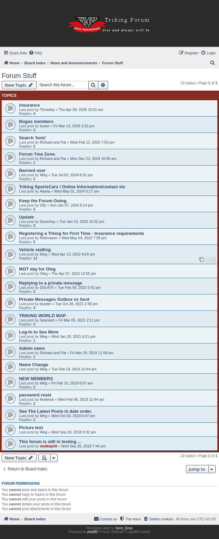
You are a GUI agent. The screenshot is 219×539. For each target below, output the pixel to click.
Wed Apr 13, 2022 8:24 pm (73, 254)
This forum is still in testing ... (50, 441)
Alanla (45, 191)
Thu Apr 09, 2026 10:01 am (81, 110)
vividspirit (48, 446)
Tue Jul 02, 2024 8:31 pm (72, 175)
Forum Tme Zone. (37, 154)
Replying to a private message (50, 282)
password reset (35, 394)
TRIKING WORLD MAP (42, 315)
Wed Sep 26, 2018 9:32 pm (73, 432)
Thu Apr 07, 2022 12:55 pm (74, 273)
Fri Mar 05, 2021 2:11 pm (79, 320)
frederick (47, 399)
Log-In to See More (39, 331)
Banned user (32, 170)
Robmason (48, 238)
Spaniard (47, 320)
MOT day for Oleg (37, 269)
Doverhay (47, 222)
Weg (43, 175)
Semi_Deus (124, 528)
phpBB (92, 532)
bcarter (45, 304)
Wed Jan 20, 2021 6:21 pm (73, 336)
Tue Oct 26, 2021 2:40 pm (76, 304)
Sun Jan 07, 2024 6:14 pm (71, 205)
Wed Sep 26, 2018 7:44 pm (83, 446)
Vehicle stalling (35, 249)
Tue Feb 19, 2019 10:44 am (73, 369)
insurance (29, 105)
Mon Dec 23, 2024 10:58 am (93, 159)
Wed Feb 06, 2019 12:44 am (81, 399)
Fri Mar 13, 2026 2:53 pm (74, 126)
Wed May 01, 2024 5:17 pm (76, 191)
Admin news (32, 348)
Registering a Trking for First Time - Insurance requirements (81, 233)
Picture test (31, 427)
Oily (43, 205)
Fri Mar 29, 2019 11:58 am (92, 353)
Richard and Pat (53, 142)
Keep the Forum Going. (43, 200)
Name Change (33, 364)
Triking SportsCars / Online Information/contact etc (72, 186)
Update (26, 217)
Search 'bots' (32, 137)
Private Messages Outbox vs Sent (54, 299)
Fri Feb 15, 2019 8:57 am (72, 383)
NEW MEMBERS (36, 378)
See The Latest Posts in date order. (55, 411)
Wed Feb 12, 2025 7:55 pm (92, 142)
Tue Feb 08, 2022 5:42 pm (79, 287)
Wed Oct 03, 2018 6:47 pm (73, 416)
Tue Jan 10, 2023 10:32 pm (82, 222)
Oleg (43, 273)
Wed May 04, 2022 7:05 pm (84, 238)
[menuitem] (35, 53)
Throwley (47, 110)
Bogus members (36, 121)
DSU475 (47, 287)
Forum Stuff (19, 75)
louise (44, 126)
